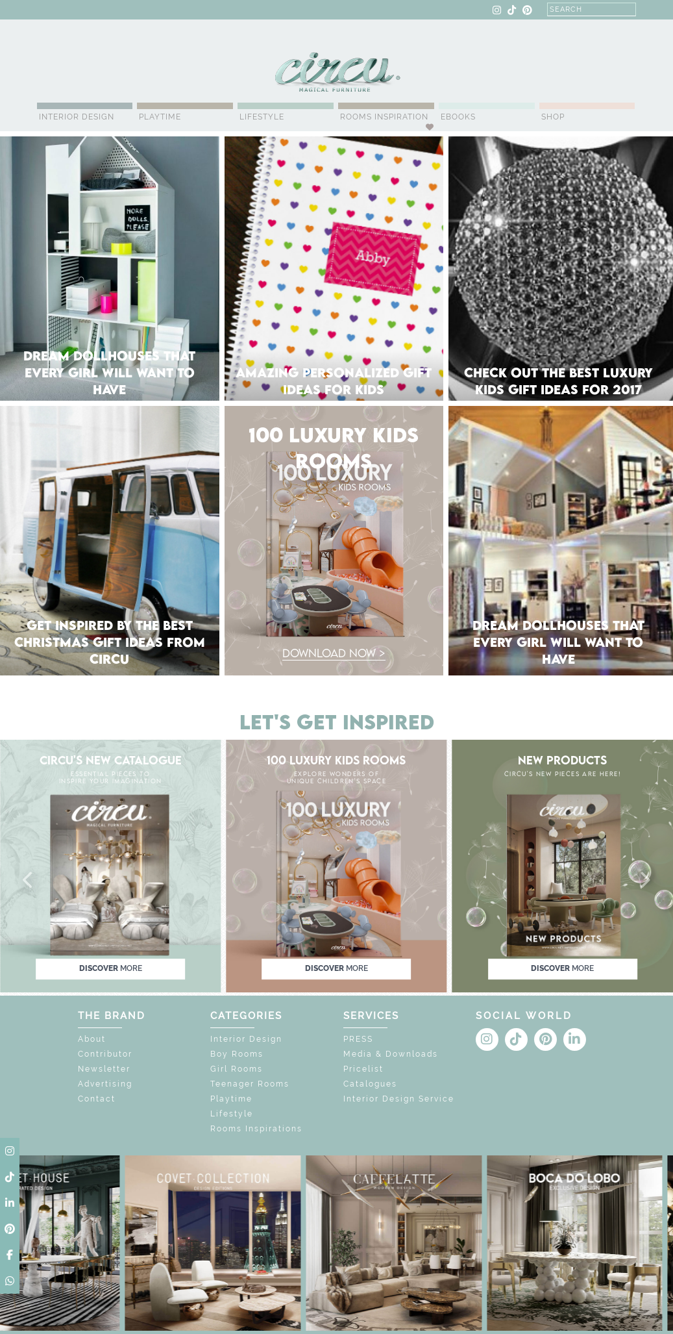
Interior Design (76, 116)
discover (110, 968)
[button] (28, 881)
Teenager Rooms (249, 1084)
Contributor (105, 1054)
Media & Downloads (390, 1054)
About (92, 1039)
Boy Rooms (236, 1054)
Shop (553, 116)
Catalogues (370, 1084)
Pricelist (363, 1069)
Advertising (105, 1084)
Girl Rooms (236, 1069)
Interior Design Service (398, 1098)
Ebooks (458, 116)
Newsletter (104, 1069)
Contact (97, 1098)
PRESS (358, 1039)
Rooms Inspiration (384, 116)
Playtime (160, 116)
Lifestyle (261, 116)
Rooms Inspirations (256, 1128)
